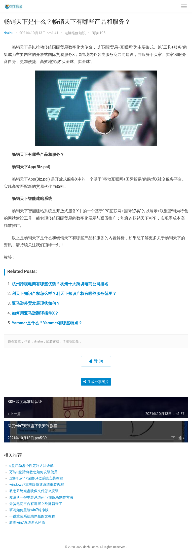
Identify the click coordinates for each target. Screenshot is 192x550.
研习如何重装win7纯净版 (29, 510)
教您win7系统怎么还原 (27, 523)
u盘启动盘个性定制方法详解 (31, 466)
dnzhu (8, 33)
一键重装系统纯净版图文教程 (32, 516)
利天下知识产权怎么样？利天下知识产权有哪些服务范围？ (64, 293)
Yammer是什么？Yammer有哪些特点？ (47, 323)
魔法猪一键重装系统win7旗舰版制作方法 (41, 497)
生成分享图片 (96, 382)
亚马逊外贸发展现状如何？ (36, 303)
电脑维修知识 (75, 33)
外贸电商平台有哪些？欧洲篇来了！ (37, 504)
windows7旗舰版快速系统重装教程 (36, 485)
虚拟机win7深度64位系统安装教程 (36, 478)
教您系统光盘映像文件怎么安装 (34, 491)
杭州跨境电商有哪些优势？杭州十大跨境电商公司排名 (60, 284)
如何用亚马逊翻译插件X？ (35, 313)
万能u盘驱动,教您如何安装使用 (33, 472)
